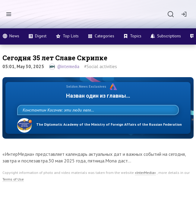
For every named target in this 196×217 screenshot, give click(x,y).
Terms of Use (13, 185)
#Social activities (100, 66)
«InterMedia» (145, 178)
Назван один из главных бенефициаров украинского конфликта (98, 96)
